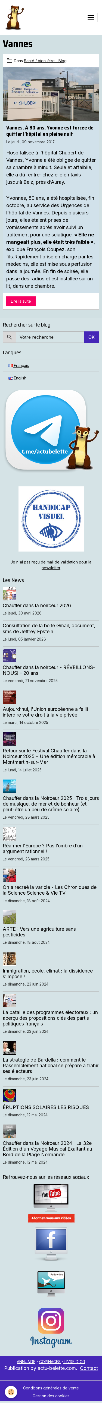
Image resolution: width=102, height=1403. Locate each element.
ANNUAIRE (26, 1361)
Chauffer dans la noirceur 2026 (37, 605)
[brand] (15, 17)
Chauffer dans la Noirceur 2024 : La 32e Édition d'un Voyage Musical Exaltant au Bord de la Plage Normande (47, 1148)
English (17, 378)
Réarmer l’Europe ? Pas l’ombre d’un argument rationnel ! (43, 848)
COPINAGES (50, 1361)
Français (18, 365)
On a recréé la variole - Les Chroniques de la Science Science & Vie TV (50, 890)
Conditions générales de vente (51, 1388)
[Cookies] (11, 1392)
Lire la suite (21, 301)
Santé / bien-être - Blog (45, 60)
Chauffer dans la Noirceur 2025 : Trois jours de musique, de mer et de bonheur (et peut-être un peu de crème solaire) (51, 803)
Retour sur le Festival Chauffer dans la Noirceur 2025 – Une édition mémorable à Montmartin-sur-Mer (49, 756)
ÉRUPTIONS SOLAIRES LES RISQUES (46, 1107)
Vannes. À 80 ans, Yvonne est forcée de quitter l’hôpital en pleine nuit (50, 130)
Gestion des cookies (51, 1396)
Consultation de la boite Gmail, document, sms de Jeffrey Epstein (49, 628)
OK (91, 337)
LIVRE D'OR (74, 1361)
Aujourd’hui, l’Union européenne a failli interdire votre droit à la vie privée (45, 712)
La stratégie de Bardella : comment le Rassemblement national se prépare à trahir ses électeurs (50, 1065)
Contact (89, 1368)
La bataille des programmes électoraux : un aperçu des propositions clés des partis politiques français (50, 1018)
